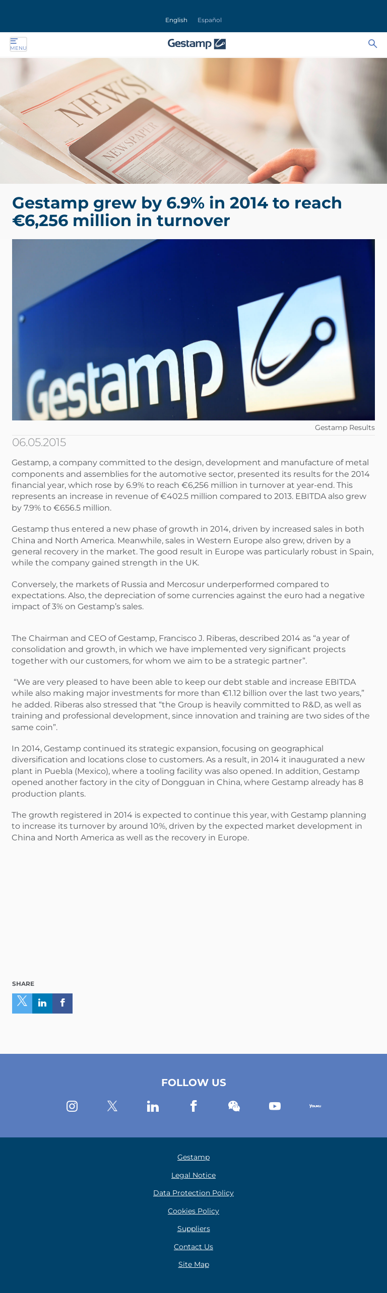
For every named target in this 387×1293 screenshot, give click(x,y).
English (176, 20)
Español (210, 20)
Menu (18, 44)
